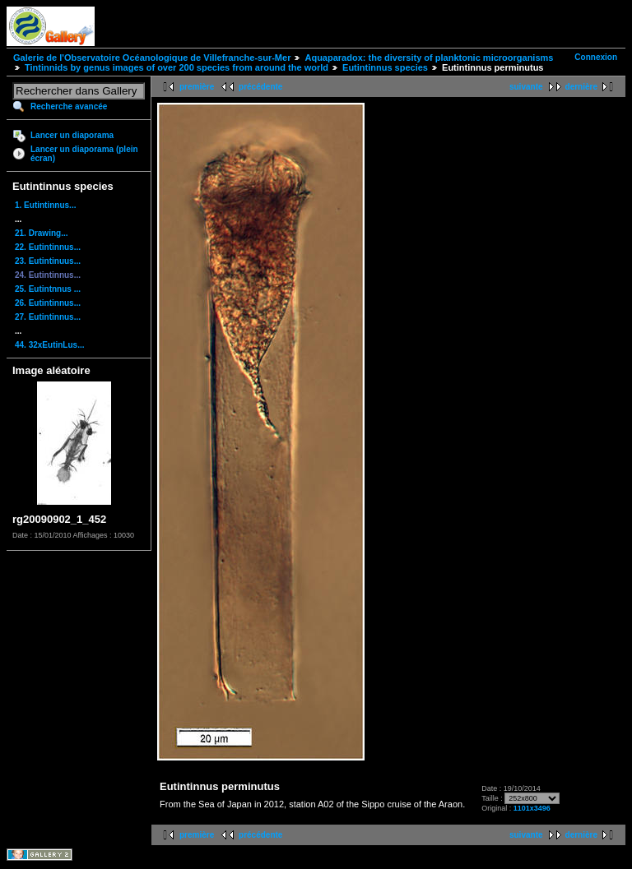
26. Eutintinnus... (48, 302)
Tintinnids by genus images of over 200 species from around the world (176, 67)
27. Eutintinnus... (48, 316)
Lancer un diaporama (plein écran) (84, 154)
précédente (260, 86)
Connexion (595, 57)
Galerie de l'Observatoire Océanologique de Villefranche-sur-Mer (151, 57)
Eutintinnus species (385, 67)
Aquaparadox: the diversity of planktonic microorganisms (428, 57)
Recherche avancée (68, 106)
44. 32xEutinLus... (49, 344)
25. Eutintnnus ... (48, 289)
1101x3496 (532, 808)
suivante (526, 86)
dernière (581, 86)
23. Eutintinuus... (48, 261)
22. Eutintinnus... (48, 247)
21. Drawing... (41, 233)
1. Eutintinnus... (45, 205)
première (196, 86)
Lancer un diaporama (72, 135)
